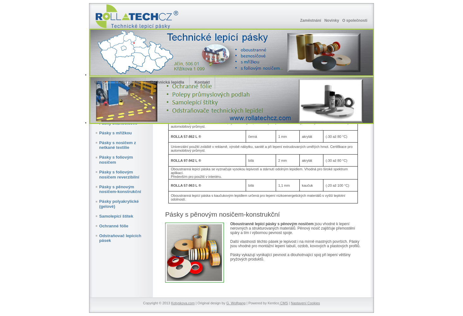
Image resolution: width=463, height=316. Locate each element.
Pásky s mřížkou (115, 133)
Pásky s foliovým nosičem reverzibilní (119, 174)
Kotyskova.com (183, 303)
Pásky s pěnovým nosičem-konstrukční (120, 189)
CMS (283, 303)
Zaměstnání (310, 20)
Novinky (331, 20)
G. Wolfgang (235, 303)
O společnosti (354, 20)
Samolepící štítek (116, 216)
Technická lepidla (167, 82)
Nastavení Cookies (305, 303)
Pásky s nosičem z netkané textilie (117, 145)
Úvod (99, 82)
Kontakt (202, 82)
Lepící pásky (127, 82)
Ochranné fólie (113, 226)
